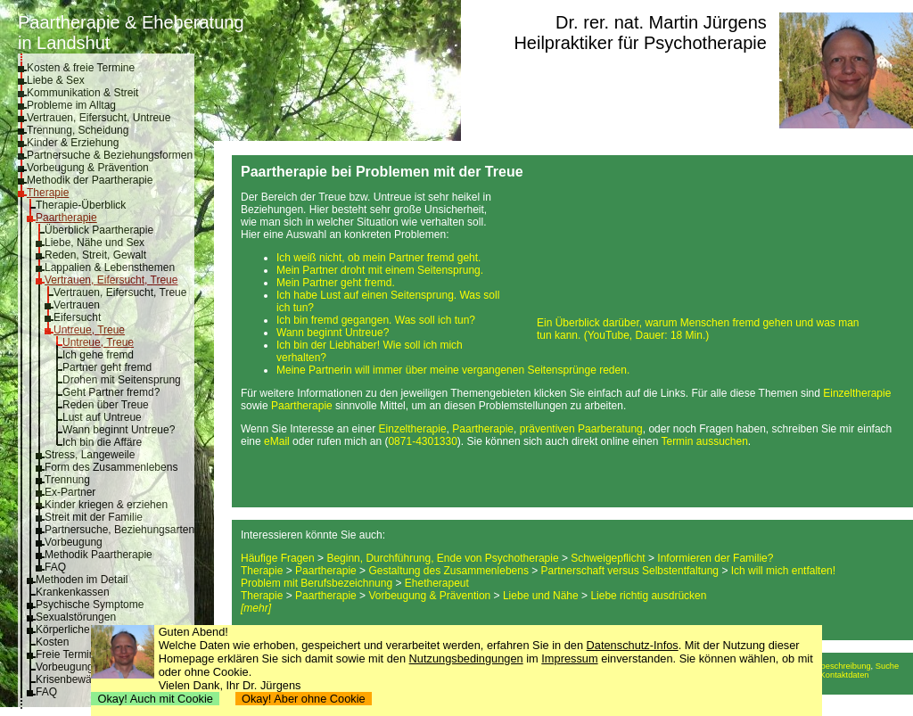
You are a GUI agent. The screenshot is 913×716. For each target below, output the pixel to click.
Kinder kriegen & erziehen (106, 504)
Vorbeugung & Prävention (88, 167)
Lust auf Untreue (102, 417)
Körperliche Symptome (90, 629)
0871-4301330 (422, 441)
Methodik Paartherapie (98, 554)
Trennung (67, 479)
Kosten (52, 642)
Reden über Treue (105, 405)
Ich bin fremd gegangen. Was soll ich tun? (375, 320)
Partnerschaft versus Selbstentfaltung (630, 570)
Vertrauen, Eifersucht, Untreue (98, 117)
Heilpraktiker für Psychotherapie (640, 43)
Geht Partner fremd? (111, 392)
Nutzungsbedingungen (466, 658)
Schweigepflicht (608, 558)
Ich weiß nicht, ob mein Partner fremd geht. (378, 257)
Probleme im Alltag (71, 105)
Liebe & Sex (56, 80)
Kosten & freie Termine (81, 68)
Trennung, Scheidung (77, 130)
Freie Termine (68, 654)
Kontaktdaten (844, 675)
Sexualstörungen (76, 617)
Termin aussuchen (704, 441)
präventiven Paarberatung (581, 429)
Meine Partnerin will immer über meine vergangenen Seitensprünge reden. (452, 370)
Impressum (569, 658)
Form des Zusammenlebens (111, 467)
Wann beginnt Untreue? (118, 430)
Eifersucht (77, 317)
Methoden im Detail (81, 579)
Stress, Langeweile (90, 455)
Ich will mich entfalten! (783, 570)
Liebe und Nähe (541, 595)
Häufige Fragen (278, 558)
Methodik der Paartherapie (89, 180)
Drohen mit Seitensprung (121, 380)
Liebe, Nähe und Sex (94, 242)
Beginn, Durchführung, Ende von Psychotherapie (442, 558)
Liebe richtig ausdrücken (648, 595)
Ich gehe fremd (98, 355)
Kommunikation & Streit (82, 92)
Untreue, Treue (89, 330)
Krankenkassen (73, 592)
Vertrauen (76, 305)
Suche (887, 666)
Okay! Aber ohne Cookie (303, 698)
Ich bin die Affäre (102, 442)
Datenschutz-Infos (633, 645)
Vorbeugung (74, 542)
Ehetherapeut (437, 583)
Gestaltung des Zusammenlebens (448, 570)
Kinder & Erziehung (73, 142)
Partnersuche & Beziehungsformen (110, 155)
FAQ (55, 567)
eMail (277, 441)
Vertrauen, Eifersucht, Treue (111, 280)
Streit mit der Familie (94, 517)
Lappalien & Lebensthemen (110, 267)
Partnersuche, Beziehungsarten (119, 529)
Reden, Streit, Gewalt (95, 255)
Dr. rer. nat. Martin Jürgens (661, 22)
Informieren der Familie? (715, 558)
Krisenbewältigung (79, 679)
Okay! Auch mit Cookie (155, 698)
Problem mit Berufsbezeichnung (316, 583)
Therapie (48, 192)
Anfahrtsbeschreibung (830, 666)
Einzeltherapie (857, 393)
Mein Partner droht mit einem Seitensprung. (379, 270)
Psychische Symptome (90, 604)
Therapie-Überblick (81, 205)
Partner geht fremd (107, 367)
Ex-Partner (70, 492)
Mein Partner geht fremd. (335, 282)
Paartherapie (66, 217)
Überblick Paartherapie (99, 230)
